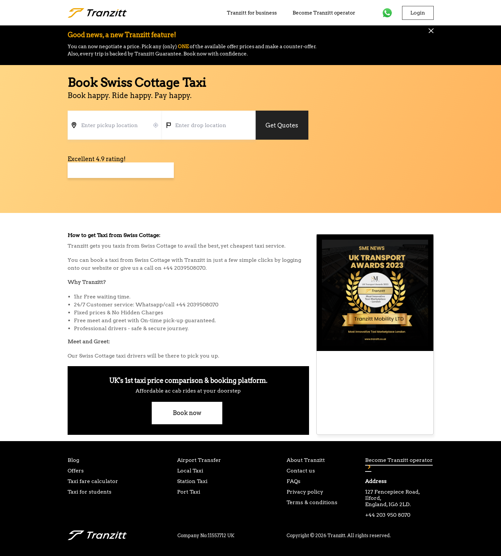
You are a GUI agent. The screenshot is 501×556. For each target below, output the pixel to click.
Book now (187, 412)
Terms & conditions (312, 502)
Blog (73, 460)
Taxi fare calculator (93, 481)
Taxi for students (89, 492)
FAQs (293, 481)
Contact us (301, 471)
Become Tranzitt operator (324, 13)
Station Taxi (192, 481)
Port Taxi (188, 492)
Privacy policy (305, 492)
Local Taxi (190, 471)
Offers (76, 471)
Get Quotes (282, 125)
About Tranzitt (306, 460)
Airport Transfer (199, 460)
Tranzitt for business (252, 13)
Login (417, 13)
